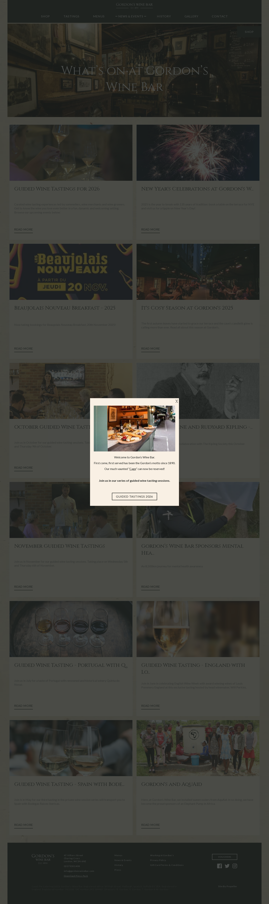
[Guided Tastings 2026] (134, 496)
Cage (132, 469)
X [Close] (176, 401)
